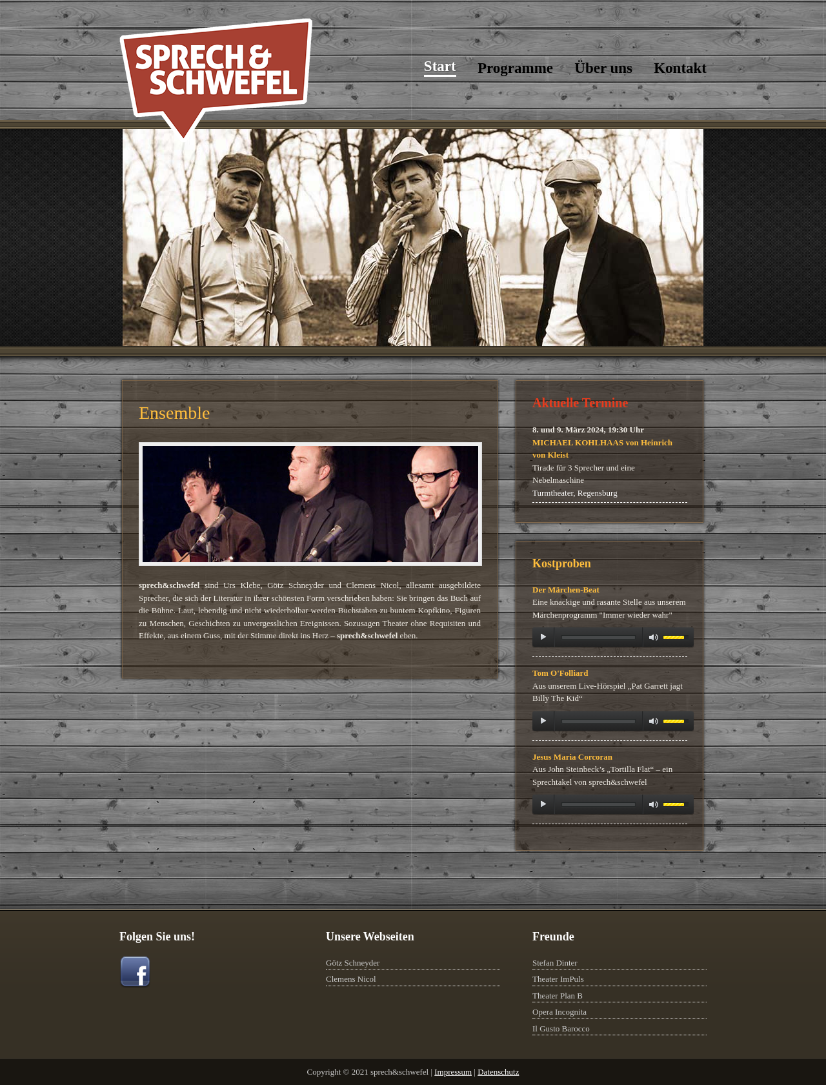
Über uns (603, 68)
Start (440, 66)
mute (654, 637)
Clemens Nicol (351, 979)
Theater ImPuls (558, 979)
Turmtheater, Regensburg (575, 493)
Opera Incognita (559, 1012)
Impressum (453, 1072)
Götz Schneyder (352, 963)
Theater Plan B (557, 995)
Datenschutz (498, 1072)
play (543, 637)
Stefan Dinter (555, 963)
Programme (515, 68)
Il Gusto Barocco (561, 1028)
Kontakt (680, 68)
